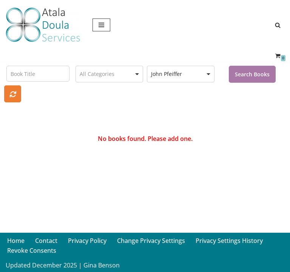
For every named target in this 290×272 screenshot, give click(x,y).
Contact (46, 240)
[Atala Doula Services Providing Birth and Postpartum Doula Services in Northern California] (43, 25)
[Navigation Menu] (101, 25)
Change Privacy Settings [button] (151, 240)
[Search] (278, 25)
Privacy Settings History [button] (229, 240)
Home (16, 240)
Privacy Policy (87, 240)
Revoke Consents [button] (31, 250)
